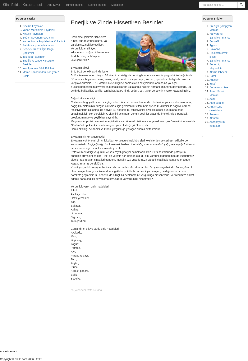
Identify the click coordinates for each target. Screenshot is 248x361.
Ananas (213, 114)
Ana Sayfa (54, 4)
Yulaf (212, 83)
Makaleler (117, 4)
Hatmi (213, 75)
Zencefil (214, 41)
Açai (212, 98)
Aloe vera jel (216, 102)
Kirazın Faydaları (33, 33)
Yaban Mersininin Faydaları (39, 29)
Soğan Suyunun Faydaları (38, 37)
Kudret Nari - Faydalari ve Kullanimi (44, 41)
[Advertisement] (40, 143)
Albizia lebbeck (218, 72)
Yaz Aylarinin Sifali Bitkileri (38, 68)
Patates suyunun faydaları (38, 45)
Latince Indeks (97, 4)
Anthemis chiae (218, 87)
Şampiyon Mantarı (220, 60)
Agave (213, 45)
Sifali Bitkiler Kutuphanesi (22, 5)
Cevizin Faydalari (33, 26)
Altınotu (213, 118)
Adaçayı (214, 79)
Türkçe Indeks (74, 4)
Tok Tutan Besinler (34, 56)
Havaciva (215, 49)
